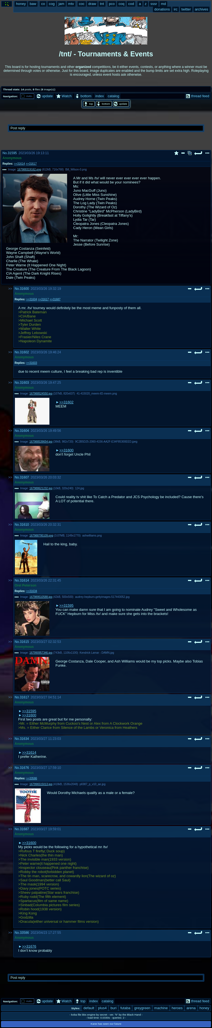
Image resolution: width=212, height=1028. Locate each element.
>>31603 (31, 362)
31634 (24, 739)
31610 (24, 525)
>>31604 (31, 299)
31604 (24, 431)
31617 (24, 697)
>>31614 (19, 163)
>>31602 (66, 402)
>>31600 (66, 450)
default (88, 1008)
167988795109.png (41, 535)
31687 (24, 829)
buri (113, 1008)
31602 (24, 352)
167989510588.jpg (41, 596)
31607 (24, 477)
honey (204, 1008)
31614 (24, 580)
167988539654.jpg (41, 441)
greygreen (142, 1008)
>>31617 (31, 163)
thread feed (197, 96)
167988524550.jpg (41, 393)
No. (5, 153)
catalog (113, 96)
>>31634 (31, 591)
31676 (24, 768)
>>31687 (55, 299)
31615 (24, 642)
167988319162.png (29, 169)
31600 (24, 289)
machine (161, 1008)
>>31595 (66, 605)
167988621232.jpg (41, 488)
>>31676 (29, 946)
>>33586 (31, 778)
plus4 (102, 1008)
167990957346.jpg (41, 652)
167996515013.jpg (41, 784)
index (99, 96)
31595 (12, 153)
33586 (24, 933)
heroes (177, 1008)
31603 (24, 383)
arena (190, 1008)
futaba (125, 1008)
